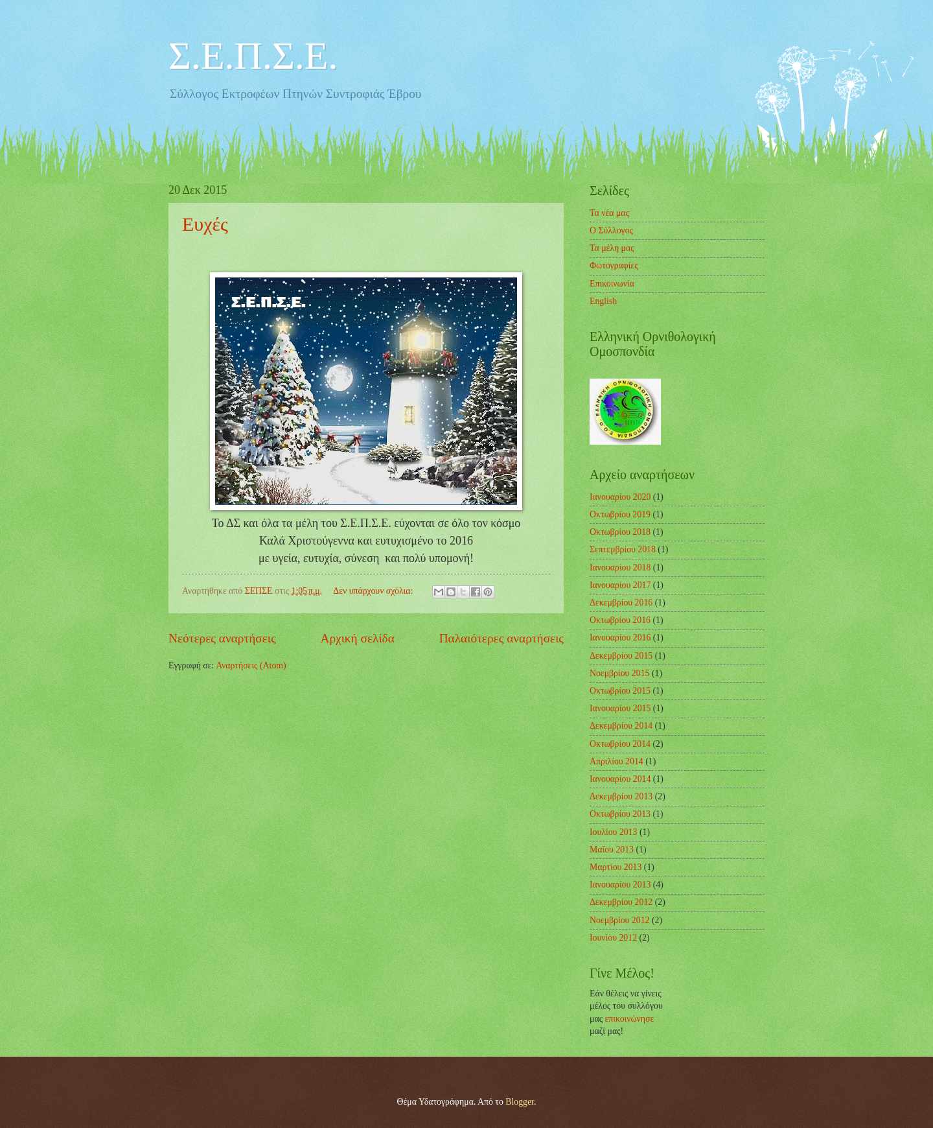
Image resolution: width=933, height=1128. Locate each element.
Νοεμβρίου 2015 (619, 673)
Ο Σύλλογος (611, 230)
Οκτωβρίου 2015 (620, 691)
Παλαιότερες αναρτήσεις (501, 638)
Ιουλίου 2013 (614, 832)
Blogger (519, 1102)
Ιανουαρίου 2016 (620, 637)
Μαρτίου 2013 (615, 867)
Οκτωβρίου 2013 (620, 814)
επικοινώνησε (629, 1019)
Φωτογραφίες (614, 265)
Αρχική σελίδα (358, 638)
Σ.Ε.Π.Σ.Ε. (253, 55)
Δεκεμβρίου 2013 (621, 796)
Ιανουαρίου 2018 (620, 567)
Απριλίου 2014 (616, 761)
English (603, 301)
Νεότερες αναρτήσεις (222, 638)
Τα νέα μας (609, 213)
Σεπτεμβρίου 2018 (623, 549)
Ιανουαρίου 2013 (620, 884)
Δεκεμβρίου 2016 (621, 602)
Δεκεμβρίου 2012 (621, 902)
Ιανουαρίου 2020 (620, 497)
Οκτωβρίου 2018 (620, 532)
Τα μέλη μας (612, 248)
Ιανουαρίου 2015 (620, 708)
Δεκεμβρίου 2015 (621, 656)
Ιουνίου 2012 (613, 938)
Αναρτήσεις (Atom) (251, 665)
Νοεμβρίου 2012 (619, 920)
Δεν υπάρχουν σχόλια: (374, 591)
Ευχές (205, 224)
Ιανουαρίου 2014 (620, 779)
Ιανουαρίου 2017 (620, 585)
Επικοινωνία (612, 283)
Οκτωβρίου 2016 (620, 620)
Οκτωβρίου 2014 (620, 744)
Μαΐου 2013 (612, 849)
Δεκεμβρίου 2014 (621, 726)
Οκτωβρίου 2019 (620, 514)
